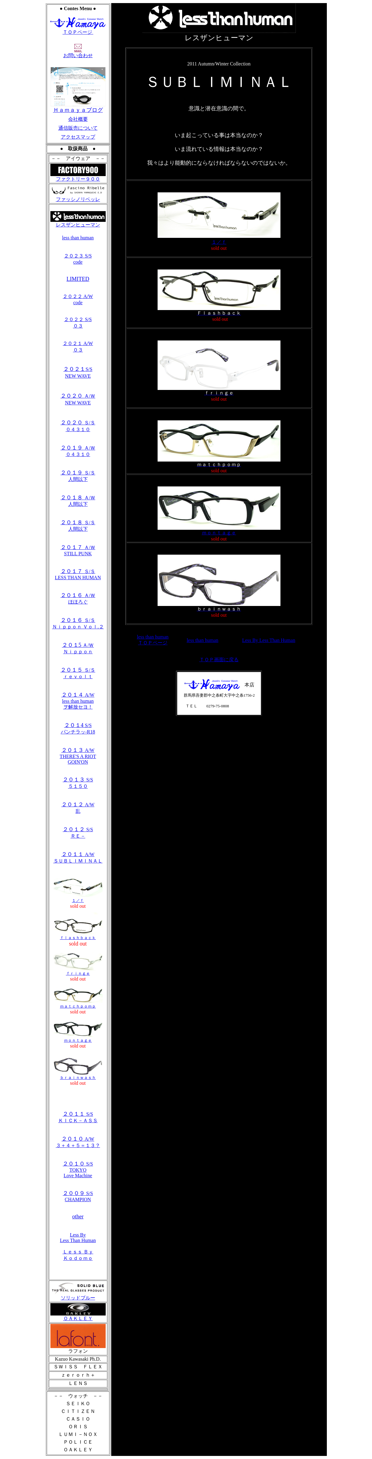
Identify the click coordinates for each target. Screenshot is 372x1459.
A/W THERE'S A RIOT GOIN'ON (78, 756)
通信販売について (78, 128)
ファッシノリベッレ (78, 197)
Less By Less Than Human (78, 1237)
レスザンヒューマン (78, 222)
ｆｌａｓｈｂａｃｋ (78, 935)
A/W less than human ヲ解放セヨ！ (78, 701)
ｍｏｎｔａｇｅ (78, 1038)
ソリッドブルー (78, 1295)
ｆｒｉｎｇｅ (78, 971)
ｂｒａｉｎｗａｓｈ (78, 1075)
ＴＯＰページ (78, 30)
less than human (78, 237)
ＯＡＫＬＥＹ (78, 1316)
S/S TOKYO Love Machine (78, 1169)
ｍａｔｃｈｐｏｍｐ (78, 1004)
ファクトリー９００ (78, 179)
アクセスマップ (78, 137)
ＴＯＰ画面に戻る (219, 659)
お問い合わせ (78, 53)
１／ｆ (78, 898)
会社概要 (78, 119)
